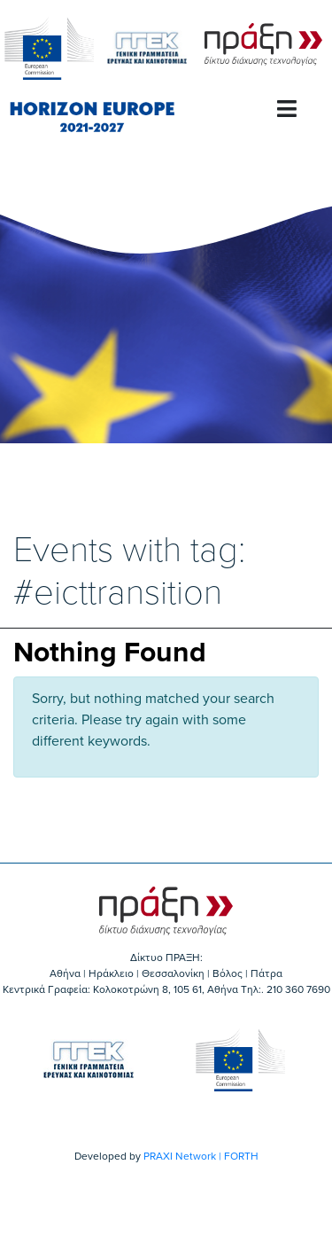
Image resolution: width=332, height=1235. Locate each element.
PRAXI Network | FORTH (201, 1156)
